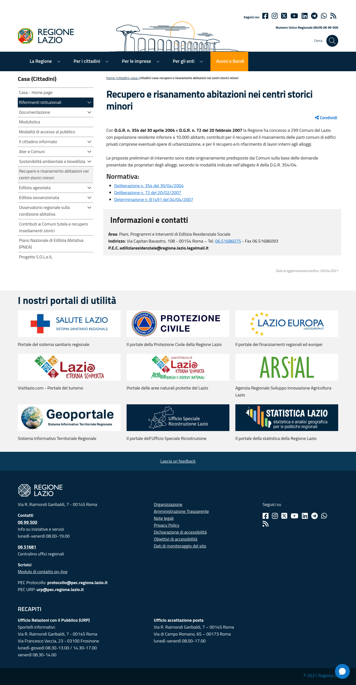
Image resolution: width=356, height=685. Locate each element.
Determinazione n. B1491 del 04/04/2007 (153, 199)
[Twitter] (284, 16)
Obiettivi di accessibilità (175, 539)
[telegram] (314, 16)
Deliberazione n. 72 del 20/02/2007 (147, 192)
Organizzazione (168, 504)
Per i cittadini (87, 61)
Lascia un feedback (178, 461)
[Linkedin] (305, 16)
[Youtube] (294, 16)
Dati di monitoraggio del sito (180, 546)
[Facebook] (265, 16)
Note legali (164, 518)
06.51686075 (228, 241)
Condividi (326, 117)
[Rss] (265, 524)
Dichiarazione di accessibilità (180, 532)
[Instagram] (275, 16)
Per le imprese (136, 61)
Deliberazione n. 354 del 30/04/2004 (149, 185)
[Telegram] (314, 516)
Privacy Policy (166, 525)
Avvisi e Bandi (230, 61)
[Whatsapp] (324, 16)
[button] (89, 102)
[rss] (333, 16)
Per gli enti (184, 61)
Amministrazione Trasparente (181, 511)
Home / (111, 78)
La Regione (41, 61)
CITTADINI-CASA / (128, 78)
